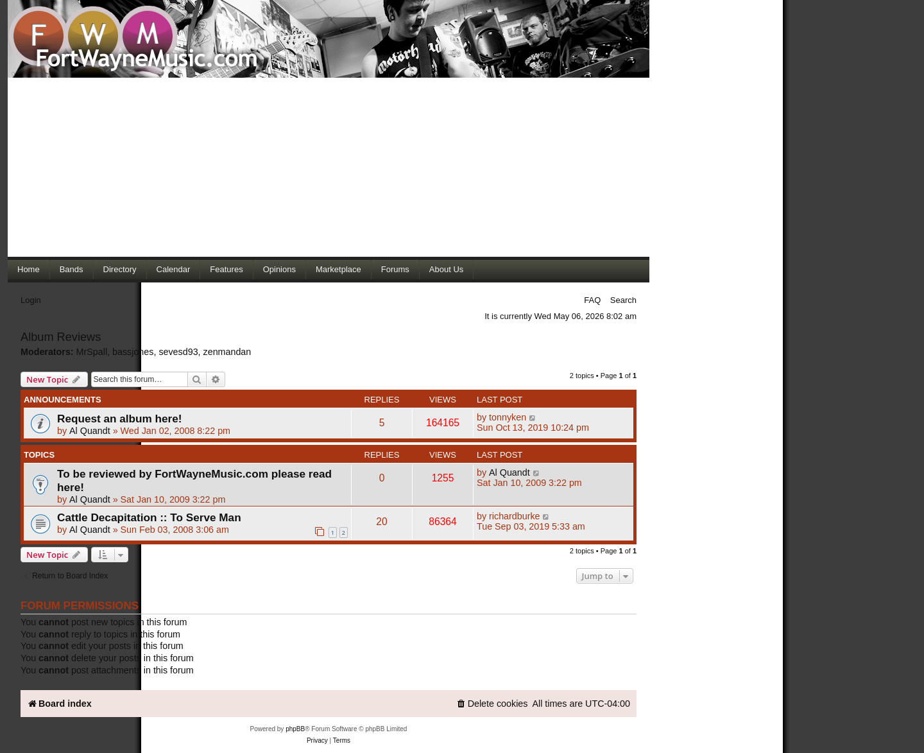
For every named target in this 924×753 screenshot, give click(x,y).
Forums (395, 269)
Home (28, 269)
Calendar (174, 269)
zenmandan (227, 352)
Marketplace (338, 269)
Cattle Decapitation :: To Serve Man (149, 517)
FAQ (592, 300)
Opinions (279, 269)
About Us (446, 269)
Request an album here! (119, 418)
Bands (71, 269)
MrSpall (91, 352)
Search (623, 300)
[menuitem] (492, 704)
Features (226, 269)
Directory (120, 269)
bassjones (132, 352)
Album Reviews (61, 337)
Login (31, 300)
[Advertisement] (328, 167)
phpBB (295, 728)
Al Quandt (89, 431)
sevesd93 (178, 352)
